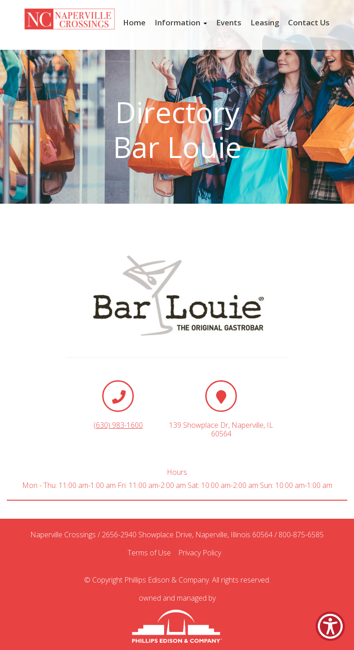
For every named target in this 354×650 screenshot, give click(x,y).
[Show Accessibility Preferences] (330, 626)
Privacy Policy (202, 553)
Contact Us (309, 23)
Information (181, 23)
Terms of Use (151, 553)
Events (228, 23)
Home (134, 23)
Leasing (264, 23)
